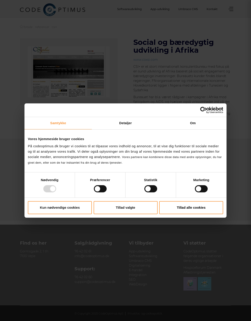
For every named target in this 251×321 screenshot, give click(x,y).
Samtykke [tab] (58, 123)
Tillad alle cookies (191, 207)
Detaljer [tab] (125, 123)
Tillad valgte (125, 207)
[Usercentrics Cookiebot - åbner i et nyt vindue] (203, 110)
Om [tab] (193, 123)
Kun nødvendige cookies (60, 207)
